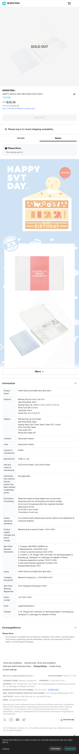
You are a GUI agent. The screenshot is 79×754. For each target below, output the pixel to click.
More (39, 371)
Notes (58, 138)
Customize (55, 749)
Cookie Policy (55, 666)
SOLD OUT (39, 117)
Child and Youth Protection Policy (17, 666)
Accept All (70, 749)
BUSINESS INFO (53, 690)
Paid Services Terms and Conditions (40, 663)
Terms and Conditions (12, 663)
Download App (67, 720)
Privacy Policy (40, 666)
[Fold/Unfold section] (39, 383)
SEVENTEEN (8, 90)
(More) (5, 742)
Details (21, 138)
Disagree (5, 749)
